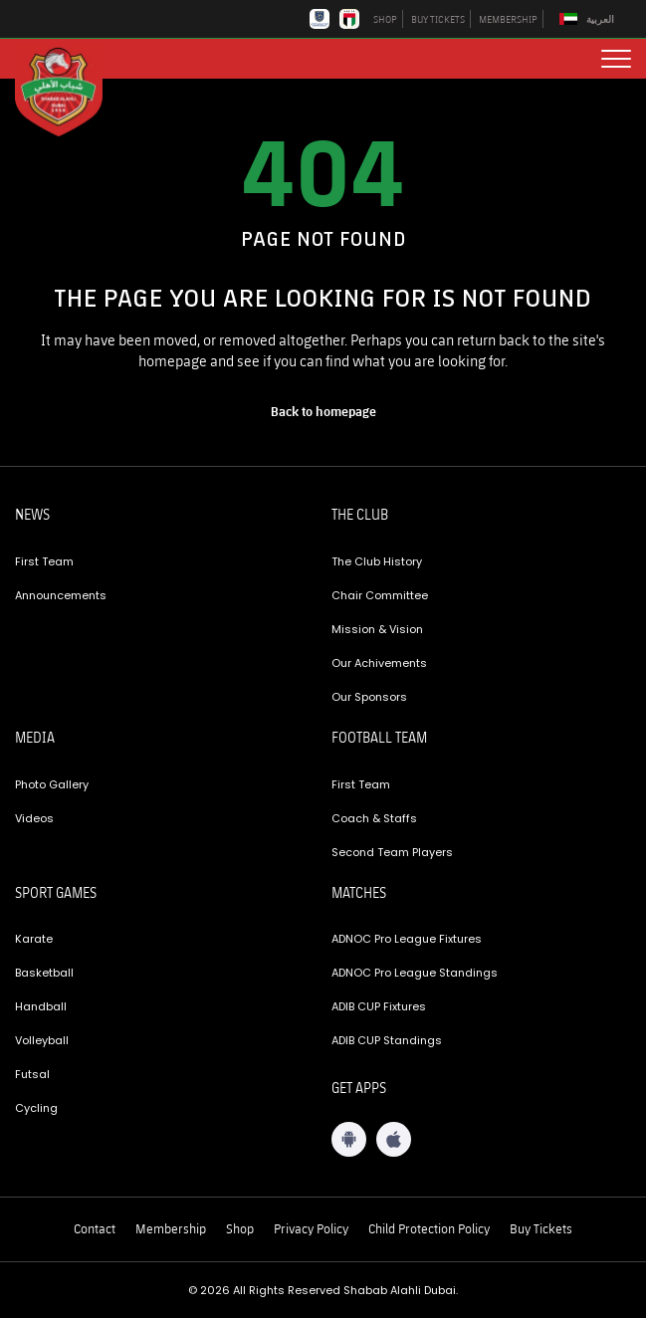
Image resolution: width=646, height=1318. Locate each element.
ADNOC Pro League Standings (414, 973)
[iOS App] (393, 1139)
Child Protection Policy (429, 1228)
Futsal (32, 1074)
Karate (34, 939)
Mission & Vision (377, 629)
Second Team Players (392, 852)
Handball (41, 1006)
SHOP (385, 19)
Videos (34, 818)
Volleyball (42, 1040)
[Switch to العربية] (589, 19)
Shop (240, 1228)
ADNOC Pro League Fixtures (406, 939)
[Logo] (69, 90)
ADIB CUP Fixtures (378, 1006)
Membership (170, 1228)
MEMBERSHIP (508, 19)
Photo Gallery (52, 784)
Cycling (36, 1108)
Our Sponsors (369, 697)
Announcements (61, 595)
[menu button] (616, 59)
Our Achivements (379, 663)
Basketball (44, 973)
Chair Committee (379, 595)
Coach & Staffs (374, 818)
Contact (94, 1228)
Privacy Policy (311, 1228)
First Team (44, 561)
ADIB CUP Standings (386, 1040)
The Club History (376, 561)
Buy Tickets (541, 1228)
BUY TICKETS (438, 19)
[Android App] (348, 1139)
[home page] (323, 411)
